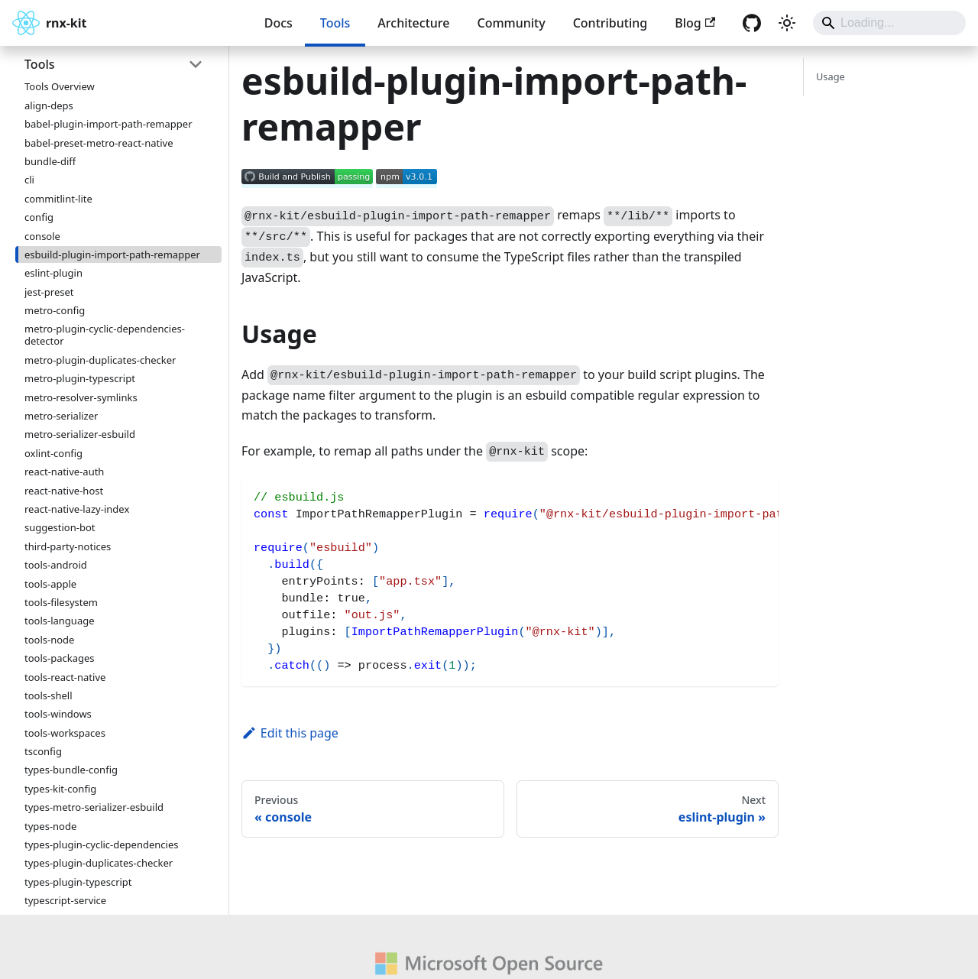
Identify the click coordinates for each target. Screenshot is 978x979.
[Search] (889, 23)
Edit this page (289, 733)
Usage (830, 76)
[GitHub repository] (752, 23)
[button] (113, 64)
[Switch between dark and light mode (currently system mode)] (787, 23)
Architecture (413, 23)
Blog (695, 23)
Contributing (610, 23)
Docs (278, 23)
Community (511, 23)
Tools (335, 23)
